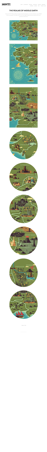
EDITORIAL (30, 4)
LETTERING (31, 5)
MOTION (35, 5)
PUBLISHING (35, 4)
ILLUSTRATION (26, 4)
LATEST (21, 4)
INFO (39, 5)
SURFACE (39, 4)
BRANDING (43, 4)
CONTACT (42, 5)
